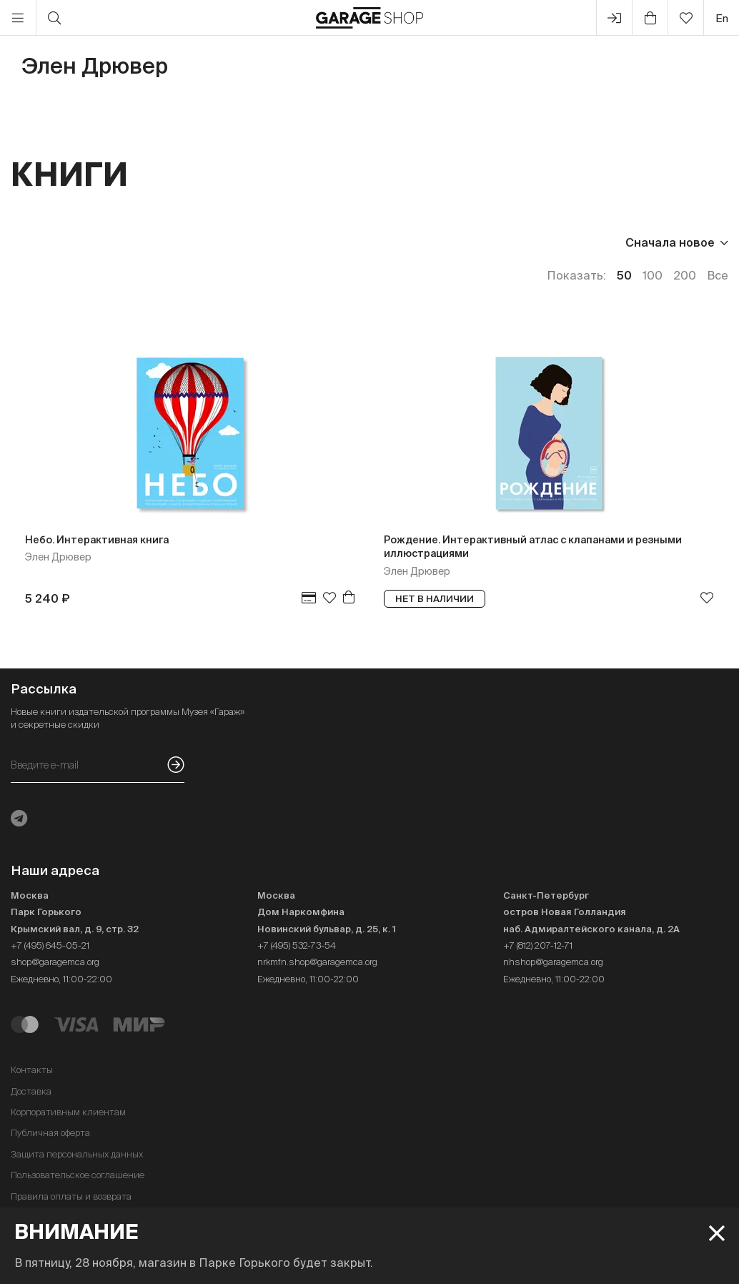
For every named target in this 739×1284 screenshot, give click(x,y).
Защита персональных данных (77, 1154)
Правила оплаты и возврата (71, 1196)
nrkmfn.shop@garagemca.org (317, 962)
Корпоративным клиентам (68, 1112)
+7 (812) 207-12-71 (537, 945)
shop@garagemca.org (55, 962)
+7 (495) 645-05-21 (50, 945)
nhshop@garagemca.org (553, 962)
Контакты (32, 1070)
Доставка (31, 1091)
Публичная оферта (50, 1132)
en (721, 18)
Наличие (280, 242)
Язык (207, 242)
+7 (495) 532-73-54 (296, 945)
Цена (26, 242)
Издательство (117, 242)
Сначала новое (670, 242)
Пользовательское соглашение (77, 1175)
